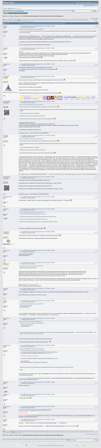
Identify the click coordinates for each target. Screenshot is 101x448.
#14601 (96, 26)
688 (23, 19)
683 (13, 19)
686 (19, 19)
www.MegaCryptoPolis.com (32, 284)
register (19, 8)
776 (18, 21)
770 (7, 21)
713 (70, 19)
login (16, 8)
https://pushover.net (49, 353)
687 (21, 19)
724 (5, 20)
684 (15, 19)
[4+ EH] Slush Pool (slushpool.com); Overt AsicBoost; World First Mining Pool (43, 16)
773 (13, 21)
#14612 (96, 263)
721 (86, 19)
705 (55, 19)
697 (40, 19)
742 (40, 20)
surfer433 (5, 288)
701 (47, 19)
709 (63, 19)
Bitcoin (12, 16)
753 (61, 20)
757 (69, 20)
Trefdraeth (6, 48)
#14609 (96, 209)
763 (80, 20)
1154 (31, 21)
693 (32, 19)
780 (26, 21)
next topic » (95, 19)
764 (82, 20)
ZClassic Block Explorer (23, 378)
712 (68, 19)
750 (55, 20)
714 (72, 19)
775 (17, 21)
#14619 (96, 407)
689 (24, 19)
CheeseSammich (7, 196)
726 (9, 20)
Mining (16, 16)
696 (38, 19)
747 (50, 20)
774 (15, 21)
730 (17, 20)
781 (28, 21)
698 (42, 19)
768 (3, 21)
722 (88, 19)
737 (30, 20)
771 (9, 21)
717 (78, 19)
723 (3, 20)
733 (23, 20)
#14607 (96, 177)
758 (70, 20)
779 (24, 21)
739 (34, 20)
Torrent (21, 11)
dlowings (5, 135)
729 (15, 20)
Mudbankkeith (7, 101)
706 (57, 19)
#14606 (96, 136)
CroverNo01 (6, 76)
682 (11, 19)
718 (80, 19)
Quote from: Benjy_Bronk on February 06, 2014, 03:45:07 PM (31, 29)
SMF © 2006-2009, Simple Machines (55, 445)
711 (66, 19)
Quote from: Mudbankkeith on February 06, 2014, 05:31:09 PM (31, 212)
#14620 (96, 420)
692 (30, 19)
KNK (4, 262)
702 (49, 19)
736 (29, 20)
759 (72, 20)
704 (53, 19)
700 (46, 19)
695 (36, 19)
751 (57, 20)
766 (86, 20)
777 (20, 21)
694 (34, 19)
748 (51, 20)
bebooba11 (6, 394)
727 (11, 20)
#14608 (96, 197)
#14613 (96, 289)
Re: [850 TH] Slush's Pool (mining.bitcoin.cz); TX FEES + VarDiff (38, 26)
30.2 (19, 11)
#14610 (96, 232)
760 (74, 20)
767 (88, 20)
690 (26, 19)
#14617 (96, 382)
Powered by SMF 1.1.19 (43, 445)
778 (22, 21)
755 (65, 20)
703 (51, 19)
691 (28, 19)
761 (76, 20)
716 (76, 19)
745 (46, 20)
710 (65, 19)
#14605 (96, 102)
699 (44, 19)
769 (5, 21)
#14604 (96, 76)
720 (84, 19)
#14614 (96, 301)
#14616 (96, 346)
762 (78, 20)
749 (53, 20)
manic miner (6, 250)
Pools (20, 16)
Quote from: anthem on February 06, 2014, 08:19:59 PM (30, 321)
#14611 (96, 251)
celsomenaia (6, 64)
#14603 (96, 64)
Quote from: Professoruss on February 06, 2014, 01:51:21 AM (32, 350)
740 (36, 20)
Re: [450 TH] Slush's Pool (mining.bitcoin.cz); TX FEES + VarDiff (38, 345)
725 (7, 20)
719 (82, 19)
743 (42, 20)
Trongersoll (6, 231)
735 (27, 20)
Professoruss (6, 345)
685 (17, 19)
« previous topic (94, 18)
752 (59, 20)
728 (13, 20)
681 (9, 19)
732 (21, 20)
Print (96, 21)
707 (59, 19)
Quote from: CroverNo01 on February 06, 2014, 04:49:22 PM (31, 104)
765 (84, 20)
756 (67, 20)
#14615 (96, 318)
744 (44, 20)
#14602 (96, 48)
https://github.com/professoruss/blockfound (29, 355)
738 (32, 20)
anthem (5, 26)
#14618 (96, 394)
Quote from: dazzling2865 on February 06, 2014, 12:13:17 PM (31, 348)
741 (38, 20)
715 (74, 19)
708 (61, 19)
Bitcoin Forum (6, 16)
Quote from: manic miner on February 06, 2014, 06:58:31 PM (32, 323)
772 (11, 21)
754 (63, 20)
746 (48, 20)
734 (25, 20)
